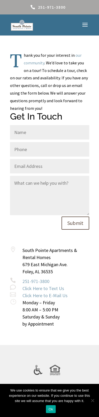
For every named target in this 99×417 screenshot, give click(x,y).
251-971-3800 (51, 7)
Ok (51, 409)
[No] (92, 400)
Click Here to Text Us (43, 288)
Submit (75, 223)
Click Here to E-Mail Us (45, 295)
